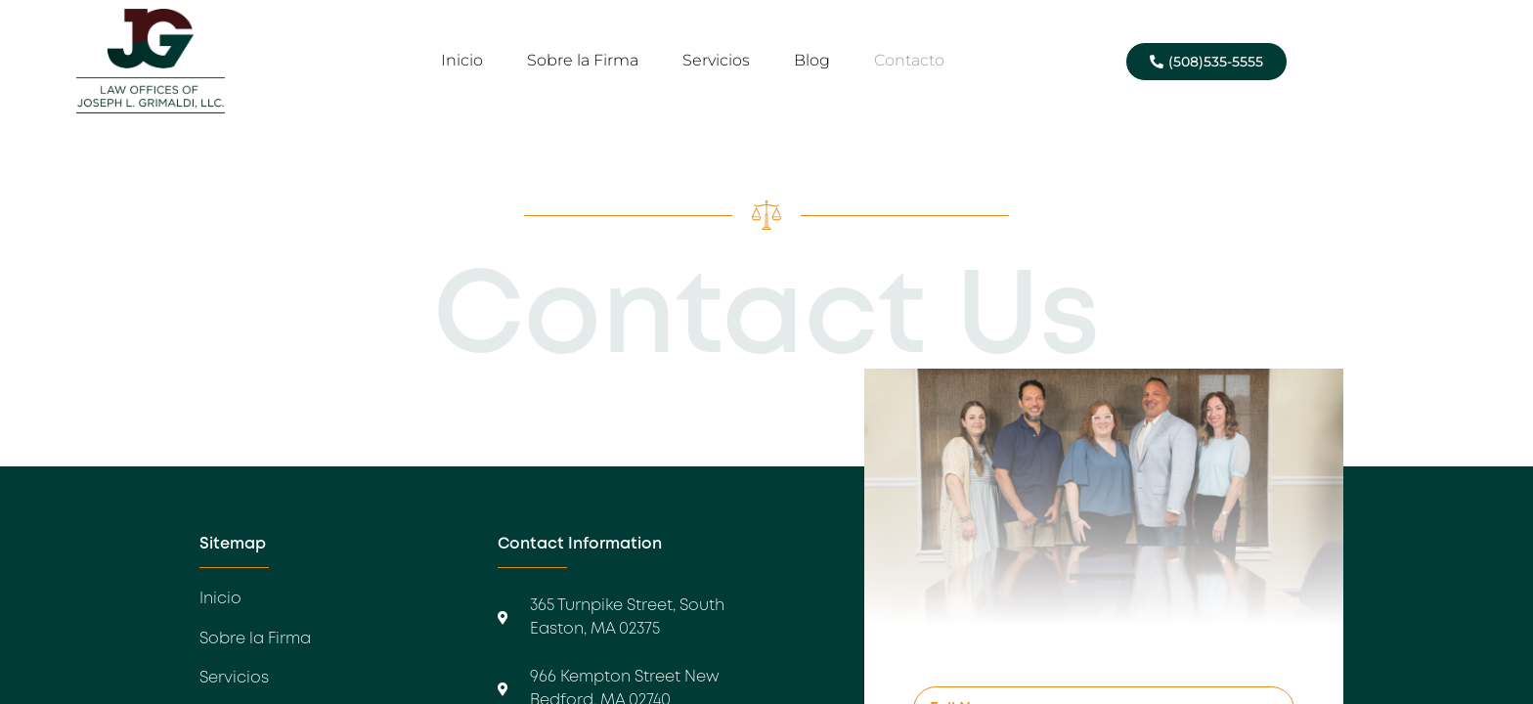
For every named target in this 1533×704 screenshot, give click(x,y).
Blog (812, 60)
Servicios (716, 60)
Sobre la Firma (582, 60)
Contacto (909, 60)
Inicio (462, 60)
